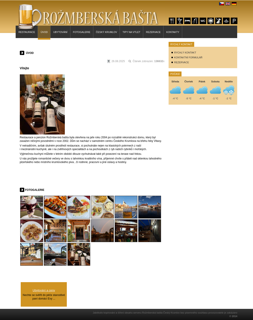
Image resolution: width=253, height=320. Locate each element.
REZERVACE (181, 62)
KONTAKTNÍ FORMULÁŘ (188, 57)
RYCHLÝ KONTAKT (185, 52)
